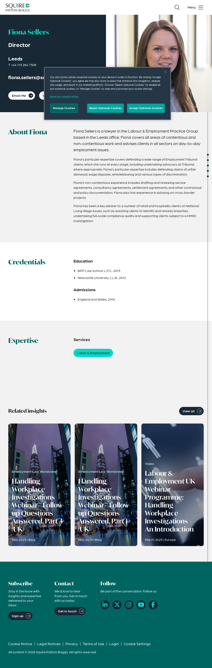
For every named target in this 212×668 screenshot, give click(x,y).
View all (189, 411)
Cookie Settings (137, 643)
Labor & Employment (93, 353)
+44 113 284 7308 (23, 65)
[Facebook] (153, 604)
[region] (107, 93)
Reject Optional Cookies (105, 108)
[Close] (165, 71)
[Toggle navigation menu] (196, 7)
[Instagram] (129, 604)
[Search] (177, 7)
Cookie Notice (20, 643)
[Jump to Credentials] (208, 160)
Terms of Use (93, 643)
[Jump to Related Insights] (208, 171)
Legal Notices (48, 643)
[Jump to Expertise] (208, 166)
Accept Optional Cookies (146, 108)
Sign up (17, 616)
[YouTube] (141, 604)
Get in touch (67, 611)
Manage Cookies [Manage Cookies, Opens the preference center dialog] (64, 108)
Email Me (19, 95)
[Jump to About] (208, 155)
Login (114, 643)
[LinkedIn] (105, 604)
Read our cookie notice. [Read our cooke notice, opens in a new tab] (64, 96)
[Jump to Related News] (208, 176)
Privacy (71, 643)
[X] (117, 604)
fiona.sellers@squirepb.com (39, 77)
